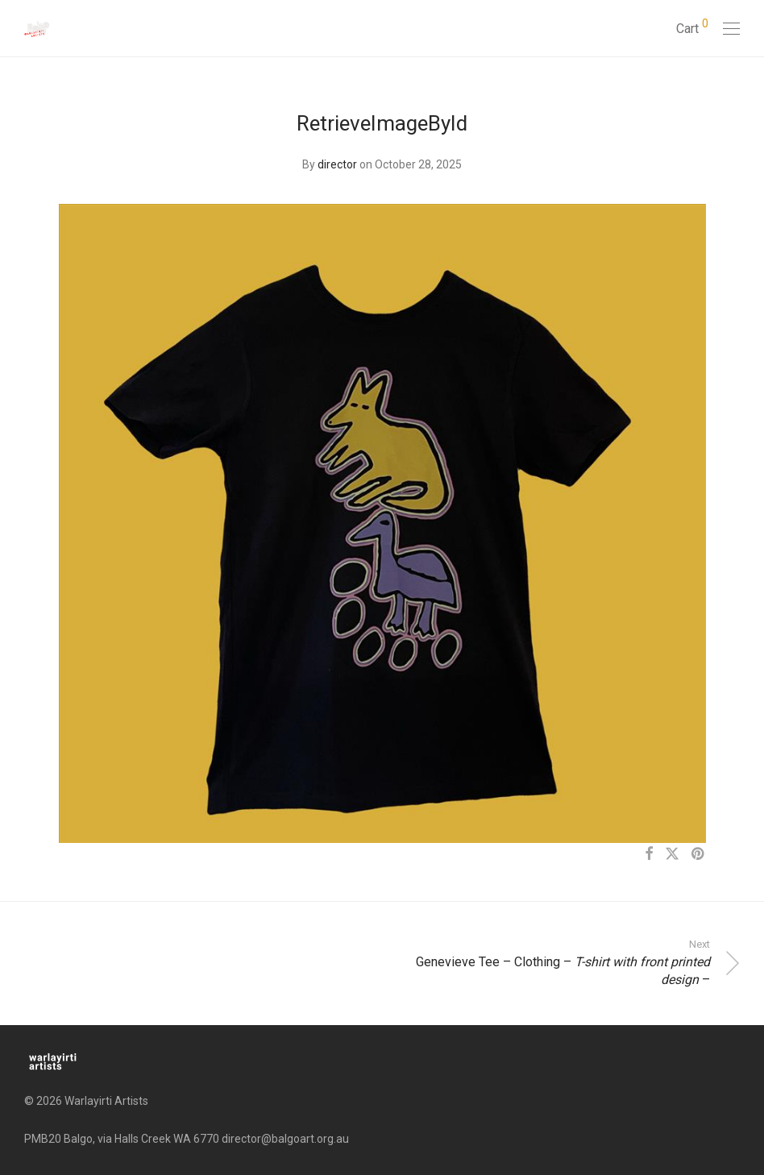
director (337, 164)
